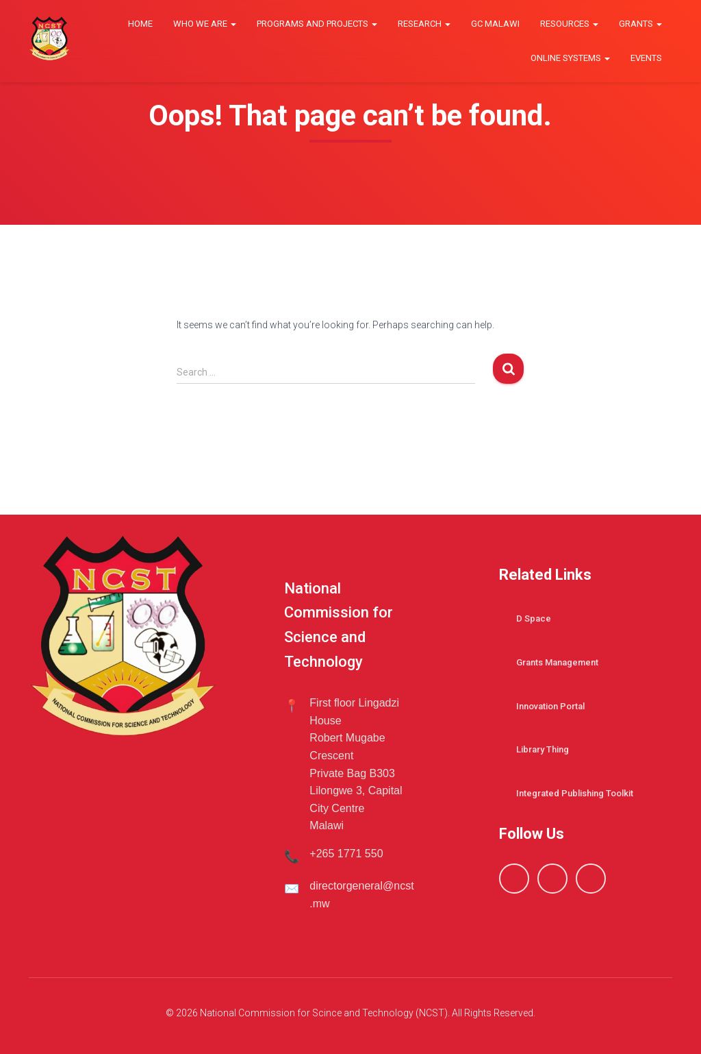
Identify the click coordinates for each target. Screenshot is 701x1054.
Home (140, 24)
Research (424, 24)
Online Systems (570, 58)
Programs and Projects (317, 24)
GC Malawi (495, 24)
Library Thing (542, 749)
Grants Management (557, 662)
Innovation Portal (550, 706)
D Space (533, 618)
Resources (569, 24)
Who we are (204, 24)
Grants (640, 24)
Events (646, 58)
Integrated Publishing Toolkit (574, 793)
